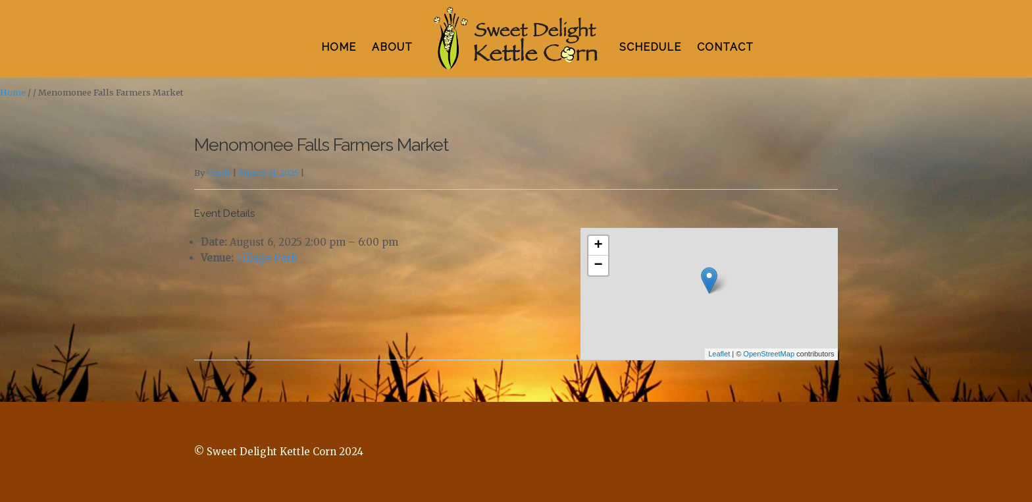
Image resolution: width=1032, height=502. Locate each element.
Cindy (219, 173)
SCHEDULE (650, 47)
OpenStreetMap (768, 354)
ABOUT (392, 47)
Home (13, 92)
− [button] (598, 265)
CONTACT (725, 47)
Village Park (266, 258)
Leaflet (719, 354)
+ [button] (598, 246)
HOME (338, 47)
